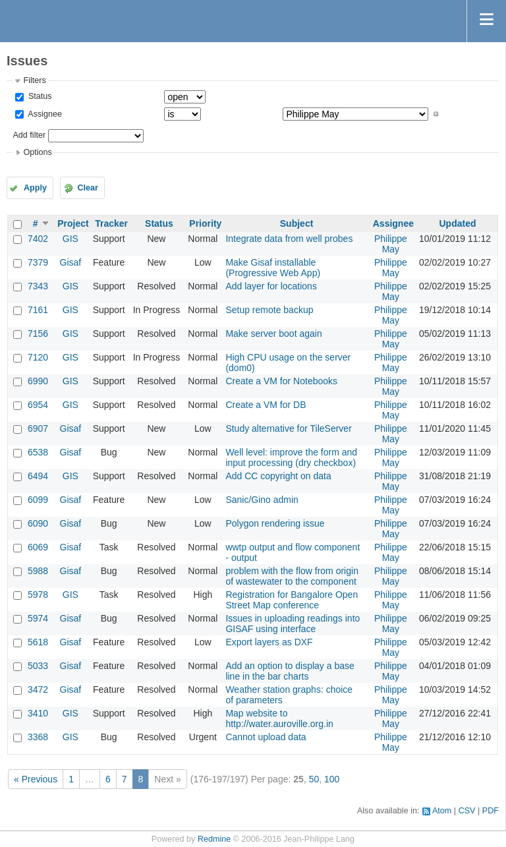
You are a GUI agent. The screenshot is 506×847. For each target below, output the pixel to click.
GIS (70, 238)
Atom (441, 810)
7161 (38, 310)
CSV (467, 810)
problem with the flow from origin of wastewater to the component (291, 576)
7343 (38, 286)
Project (72, 223)
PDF (490, 810)
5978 (38, 594)
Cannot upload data (265, 737)
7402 (38, 238)
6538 (38, 452)
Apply (35, 187)
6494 (38, 476)
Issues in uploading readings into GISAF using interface (292, 623)
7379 (38, 262)
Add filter (29, 135)
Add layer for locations (271, 286)
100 (331, 779)
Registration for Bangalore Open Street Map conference (291, 599)
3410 (38, 713)
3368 (38, 737)
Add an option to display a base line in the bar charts (289, 671)
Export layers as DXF (268, 642)
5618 (38, 642)
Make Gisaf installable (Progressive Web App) (272, 267)
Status (38, 96)
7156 (38, 333)
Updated (457, 223)
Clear (87, 187)
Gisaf (71, 262)
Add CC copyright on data (278, 476)
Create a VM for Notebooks (281, 381)
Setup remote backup (269, 310)
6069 (38, 547)
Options (37, 152)
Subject (297, 223)
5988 (38, 571)
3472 (38, 689)
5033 (38, 665)
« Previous (35, 779)
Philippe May (390, 243)
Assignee (44, 114)
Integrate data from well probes (288, 238)
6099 (38, 499)
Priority (205, 223)
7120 (38, 357)
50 (314, 779)
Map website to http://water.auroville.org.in (279, 718)
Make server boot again (273, 333)
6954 (38, 404)
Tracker (111, 223)
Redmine (214, 839)
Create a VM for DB (265, 404)
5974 (38, 618)
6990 (38, 381)
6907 (38, 428)
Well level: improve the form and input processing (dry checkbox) (291, 457)
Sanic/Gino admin (261, 499)
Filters (34, 80)
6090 (38, 523)
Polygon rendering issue (274, 523)
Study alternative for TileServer (288, 428)
